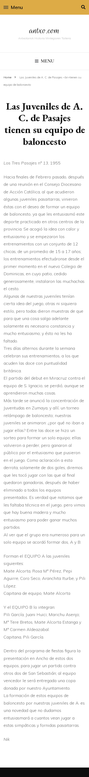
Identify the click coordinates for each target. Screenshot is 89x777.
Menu (13, 7)
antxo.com (45, 30)
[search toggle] (83, 7)
